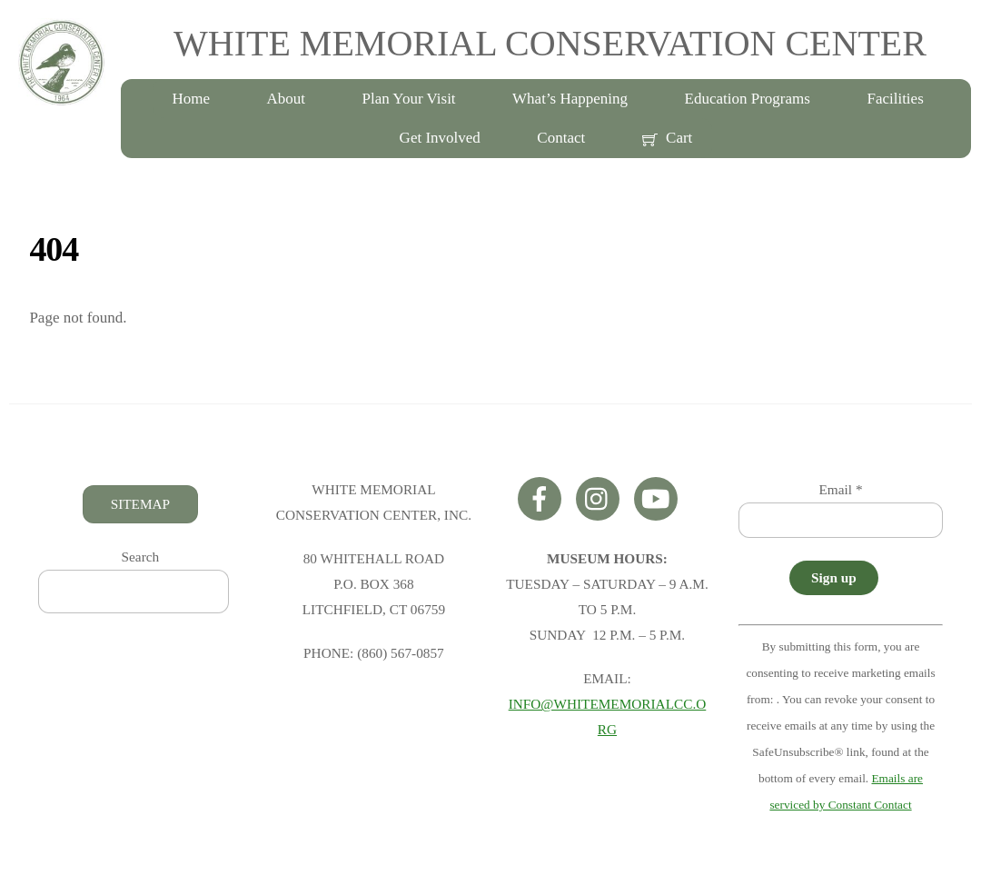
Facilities (895, 98)
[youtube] (659, 497)
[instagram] (601, 497)
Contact (561, 137)
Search (141, 556)
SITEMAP (140, 504)
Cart (667, 137)
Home (191, 98)
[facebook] (543, 497)
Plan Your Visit (409, 98)
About (286, 98)
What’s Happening (570, 98)
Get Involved (440, 137)
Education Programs (747, 98)
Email (841, 489)
